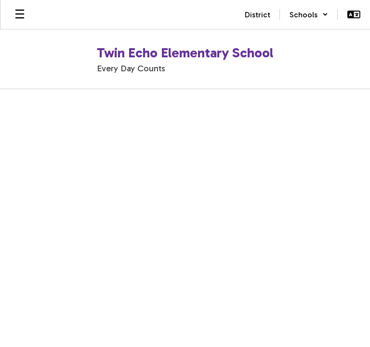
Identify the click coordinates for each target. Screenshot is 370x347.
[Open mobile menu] (19, 14)
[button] (309, 14)
